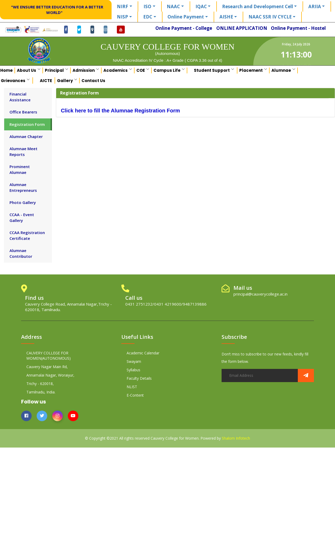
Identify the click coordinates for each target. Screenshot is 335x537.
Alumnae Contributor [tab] (20, 253)
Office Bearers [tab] (23, 112)
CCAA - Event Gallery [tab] (21, 217)
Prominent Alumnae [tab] (19, 169)
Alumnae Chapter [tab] (26, 136)
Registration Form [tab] (27, 124)
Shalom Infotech (236, 438)
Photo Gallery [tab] (22, 202)
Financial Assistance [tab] (20, 96)
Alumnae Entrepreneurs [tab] (23, 187)
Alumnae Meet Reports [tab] (23, 151)
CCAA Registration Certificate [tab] (27, 235)
